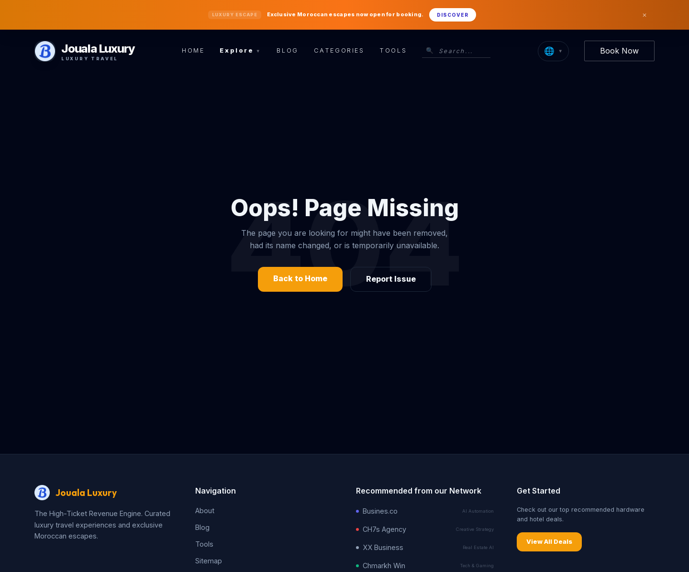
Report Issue (391, 279)
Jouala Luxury (86, 492)
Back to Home (300, 278)
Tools (393, 50)
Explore (240, 51)
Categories (339, 50)
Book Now (619, 50)
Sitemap (208, 561)
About (204, 510)
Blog (287, 50)
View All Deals (549, 541)
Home (193, 50)
